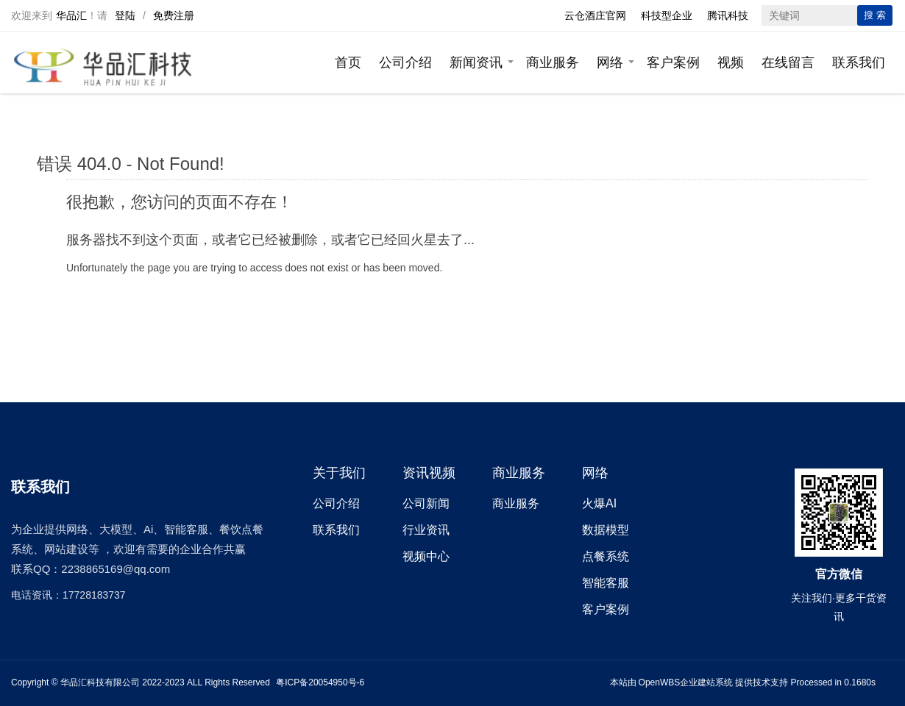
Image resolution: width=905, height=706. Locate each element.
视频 (730, 62)
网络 (610, 62)
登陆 (125, 15)
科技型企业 (666, 15)
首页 (348, 62)
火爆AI (599, 503)
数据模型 (605, 530)
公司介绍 (405, 62)
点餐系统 (605, 556)
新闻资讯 (476, 62)
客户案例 (673, 62)
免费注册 (173, 15)
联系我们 (858, 62)
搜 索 (875, 15)
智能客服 (605, 583)
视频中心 (426, 556)
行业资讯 (426, 530)
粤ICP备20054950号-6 (320, 682)
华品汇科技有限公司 (100, 682)
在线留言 (788, 62)
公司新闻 (426, 503)
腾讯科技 (727, 15)
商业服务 (552, 62)
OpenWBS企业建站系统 (686, 682)
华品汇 (71, 15)
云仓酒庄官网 (595, 15)
